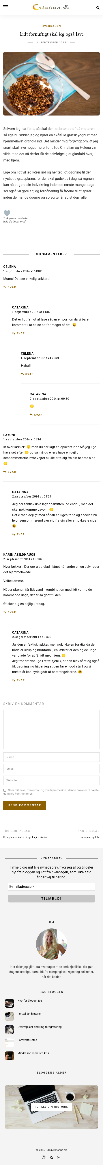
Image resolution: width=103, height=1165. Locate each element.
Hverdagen (51, 26)
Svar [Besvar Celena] (12, 287)
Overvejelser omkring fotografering (39, 1026)
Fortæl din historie (29, 1013)
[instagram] (43, 1157)
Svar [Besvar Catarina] (21, 333)
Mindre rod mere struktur (33, 1053)
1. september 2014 (51, 42)
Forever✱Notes (27, 1040)
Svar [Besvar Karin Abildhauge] (12, 612)
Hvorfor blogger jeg (29, 1000)
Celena (9, 266)
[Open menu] (5, 6)
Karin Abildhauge (19, 554)
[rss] (51, 1157)
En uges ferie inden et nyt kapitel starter (25, 837)
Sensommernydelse (90, 837)
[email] (59, 1157)
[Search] (98, 8)
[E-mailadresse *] (51, 886)
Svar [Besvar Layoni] (12, 471)
